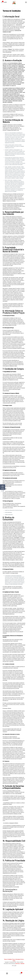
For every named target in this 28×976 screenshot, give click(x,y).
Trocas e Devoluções (16, 959)
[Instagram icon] (15, 965)
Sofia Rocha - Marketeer (19, 963)
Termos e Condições (8, 959)
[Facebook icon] (12, 965)
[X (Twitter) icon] (14, 965)
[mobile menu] (26, 2)
